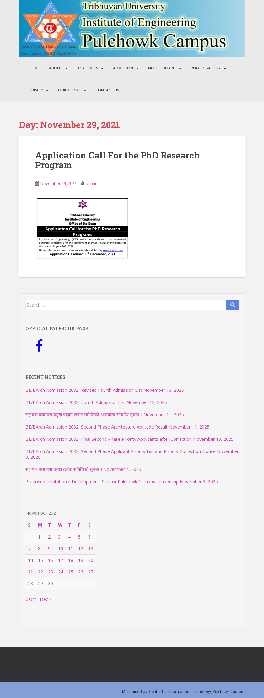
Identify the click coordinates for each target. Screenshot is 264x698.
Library (36, 90)
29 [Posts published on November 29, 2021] (40, 583)
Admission (123, 68)
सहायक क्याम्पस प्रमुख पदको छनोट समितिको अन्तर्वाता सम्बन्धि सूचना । (83, 415)
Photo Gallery (206, 68)
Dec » (45, 599)
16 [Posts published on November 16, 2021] (50, 560)
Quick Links (69, 90)
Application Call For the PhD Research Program (117, 160)
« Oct (30, 599)
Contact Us (107, 90)
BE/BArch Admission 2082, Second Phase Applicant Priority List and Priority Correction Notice (120, 451)
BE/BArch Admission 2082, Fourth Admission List (75, 402)
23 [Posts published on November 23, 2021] (50, 572)
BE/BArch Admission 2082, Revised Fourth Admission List (83, 390)
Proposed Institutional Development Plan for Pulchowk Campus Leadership (102, 482)
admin (92, 183)
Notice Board (162, 68)
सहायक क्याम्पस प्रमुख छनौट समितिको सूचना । (63, 469)
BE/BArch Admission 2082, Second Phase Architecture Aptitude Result (96, 427)
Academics (87, 68)
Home (34, 68)
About (55, 68)
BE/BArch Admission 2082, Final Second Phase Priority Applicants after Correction (108, 439)
